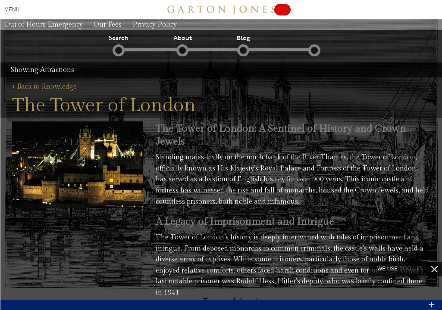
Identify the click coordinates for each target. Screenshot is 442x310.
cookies (411, 268)
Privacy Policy (154, 25)
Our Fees (108, 25)
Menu (11, 9)
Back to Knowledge (44, 87)
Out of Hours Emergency (43, 25)
